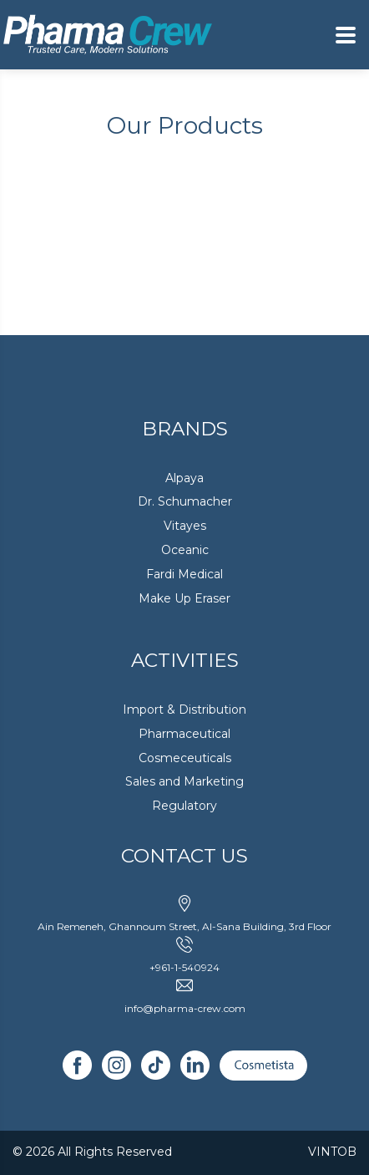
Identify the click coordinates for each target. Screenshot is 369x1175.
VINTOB (332, 1151)
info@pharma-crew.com (184, 1008)
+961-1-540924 (184, 967)
